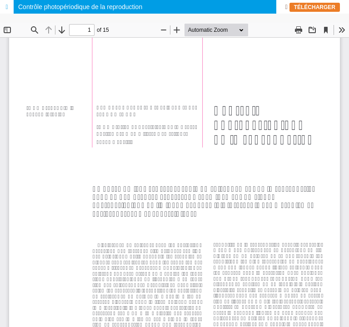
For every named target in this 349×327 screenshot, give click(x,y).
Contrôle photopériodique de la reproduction (80, 6)
